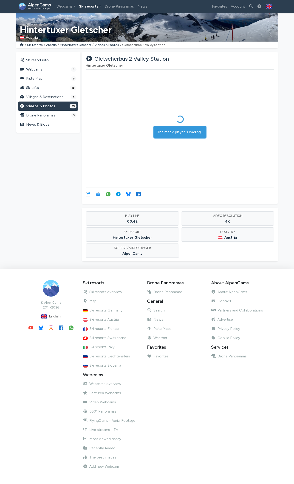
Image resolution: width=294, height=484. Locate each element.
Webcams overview (102, 384)
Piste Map (48, 78)
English (51, 316)
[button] (269, 6)
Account (238, 6)
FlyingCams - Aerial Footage (109, 420)
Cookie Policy (225, 338)
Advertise (222, 319)
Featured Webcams (102, 393)
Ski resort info (34, 60)
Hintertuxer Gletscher (75, 45)
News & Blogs (34, 124)
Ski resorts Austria (101, 319)
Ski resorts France (101, 328)
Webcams (65, 6)
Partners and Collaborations (237, 310)
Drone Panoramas (119, 6)
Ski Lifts (48, 87)
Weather (157, 338)
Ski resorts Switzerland (104, 338)
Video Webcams (99, 402)
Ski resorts (88, 6)
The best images (99, 457)
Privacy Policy (225, 328)
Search (156, 310)
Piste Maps (159, 328)
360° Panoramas (99, 411)
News (142, 6)
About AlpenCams (229, 292)
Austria (51, 45)
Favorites (219, 6)
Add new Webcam (101, 466)
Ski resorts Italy (98, 347)
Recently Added (99, 448)
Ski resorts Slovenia (102, 365)
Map (89, 301)
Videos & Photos (107, 45)
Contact (221, 301)
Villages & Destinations (48, 97)
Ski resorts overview (102, 292)
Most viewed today (102, 439)
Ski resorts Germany (102, 310)
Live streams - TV (100, 429)
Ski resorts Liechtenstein (106, 356)
